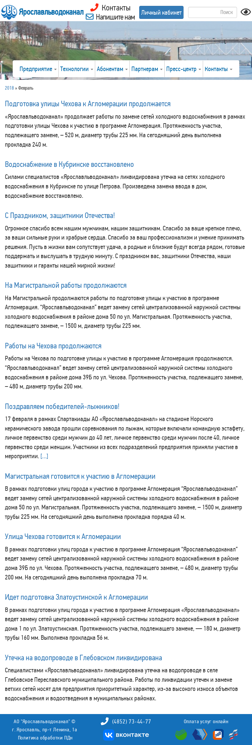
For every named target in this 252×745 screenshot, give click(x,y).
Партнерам (147, 69)
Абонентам (112, 69)
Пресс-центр (183, 69)
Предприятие (38, 69)
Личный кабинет (161, 12)
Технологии (76, 69)
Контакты (218, 69)
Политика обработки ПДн (45, 738)
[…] (44, 456)
